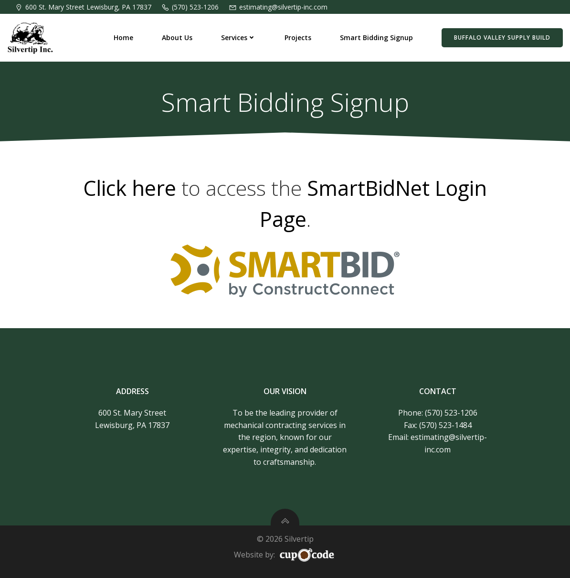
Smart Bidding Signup (376, 37)
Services (238, 37)
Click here (129, 188)
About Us (177, 37)
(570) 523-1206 (451, 412)
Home (123, 37)
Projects (298, 37)
